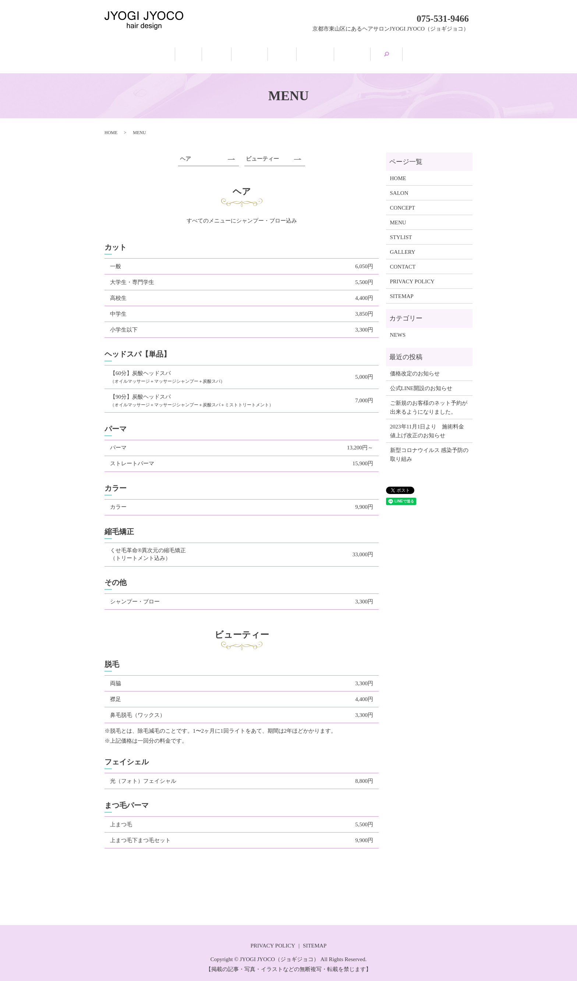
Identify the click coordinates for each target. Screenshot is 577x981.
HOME (134, 52)
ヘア (185, 152)
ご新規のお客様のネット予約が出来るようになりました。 (428, 400)
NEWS (398, 328)
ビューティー (262, 152)
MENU (293, 52)
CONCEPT (239, 52)
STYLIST (347, 52)
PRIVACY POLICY (412, 274)
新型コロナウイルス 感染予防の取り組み (429, 447)
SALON (184, 52)
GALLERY (406, 52)
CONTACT (403, 259)
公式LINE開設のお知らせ (421, 381)
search (452, 51)
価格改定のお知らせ (415, 366)
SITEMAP (402, 289)
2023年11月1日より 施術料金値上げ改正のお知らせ (427, 423)
